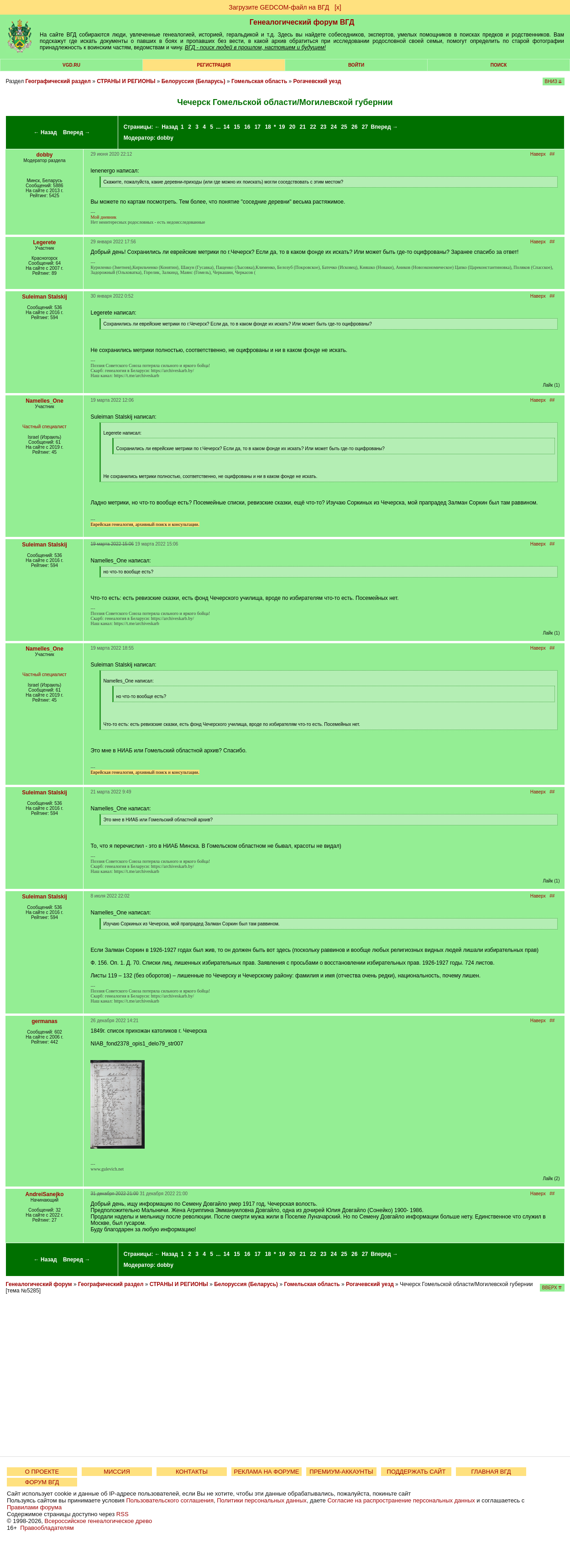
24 (334, 127)
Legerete (44, 242)
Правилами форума (34, 1507)
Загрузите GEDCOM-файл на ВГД (279, 7)
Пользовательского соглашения (170, 1500)
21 (303, 127)
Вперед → (76, 132)
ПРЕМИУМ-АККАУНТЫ (341, 1471)
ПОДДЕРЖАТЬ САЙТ (416, 1471)
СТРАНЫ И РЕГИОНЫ (126, 81)
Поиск (499, 65)
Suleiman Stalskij (44, 297)
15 (237, 127)
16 (247, 127)
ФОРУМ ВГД (42, 1482)
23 (323, 127)
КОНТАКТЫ (192, 1471)
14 (227, 127)
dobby (165, 138)
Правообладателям (46, 1527)
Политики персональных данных (262, 1500)
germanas (44, 1021)
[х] (338, 7)
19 (282, 127)
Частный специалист (44, 426)
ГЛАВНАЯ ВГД (491, 1471)
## (551, 154)
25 (344, 127)
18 (268, 127)
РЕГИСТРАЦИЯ (214, 65)
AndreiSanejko (44, 1194)
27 (365, 127)
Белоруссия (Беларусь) (193, 81)
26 (354, 127)
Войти (356, 65)
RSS (122, 1514)
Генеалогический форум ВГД (302, 22)
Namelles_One (44, 401)
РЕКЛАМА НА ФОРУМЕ (266, 1471)
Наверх (538, 154)
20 (292, 127)
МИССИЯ (117, 1471)
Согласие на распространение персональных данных (401, 1500)
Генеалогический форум (38, 1284)
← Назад (45, 132)
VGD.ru (71, 65)
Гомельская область (259, 81)
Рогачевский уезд (317, 81)
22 (313, 127)
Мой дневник (103, 217)
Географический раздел (57, 81)
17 (258, 127)
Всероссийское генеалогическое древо (98, 1521)
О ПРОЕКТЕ (42, 1471)
